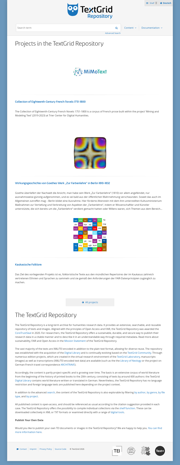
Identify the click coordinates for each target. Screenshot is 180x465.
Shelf (153, 3)
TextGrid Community (139, 352)
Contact (23, 449)
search (51, 392)
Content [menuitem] (129, 27)
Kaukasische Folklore (28, 264)
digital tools (117, 412)
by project (32, 396)
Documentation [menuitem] (150, 27)
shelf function (127, 408)
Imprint (33, 449)
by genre (152, 392)
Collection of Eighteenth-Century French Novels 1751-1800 (50, 101)
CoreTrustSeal (23, 333)
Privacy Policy (46, 449)
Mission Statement (75, 341)
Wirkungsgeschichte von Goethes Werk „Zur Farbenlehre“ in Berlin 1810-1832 (62, 183)
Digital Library (72, 352)
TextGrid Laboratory (128, 356)
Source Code (60, 449)
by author (140, 392)
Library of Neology (130, 360)
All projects (91, 302)
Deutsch (167, 3)
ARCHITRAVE (68, 364)
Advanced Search (113, 33)
